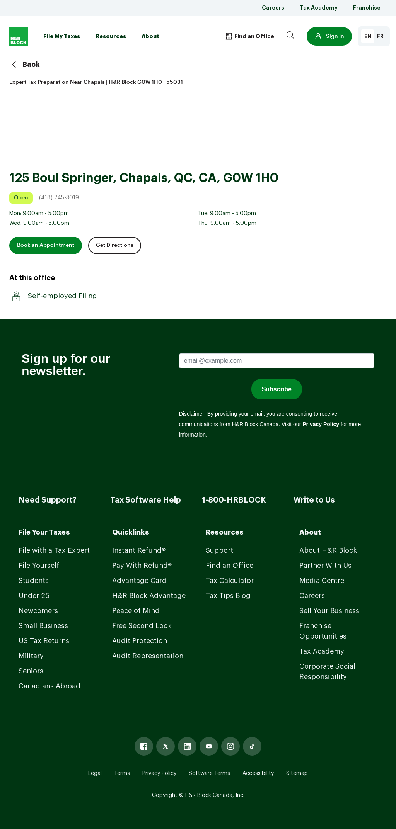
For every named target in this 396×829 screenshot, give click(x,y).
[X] (165, 746)
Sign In (329, 36)
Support (219, 550)
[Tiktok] (252, 746)
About (150, 36)
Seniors (31, 671)
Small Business (43, 625)
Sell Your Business (329, 610)
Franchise (367, 7)
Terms (122, 773)
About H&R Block (328, 550)
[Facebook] (144, 746)
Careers (273, 7)
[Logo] (18, 36)
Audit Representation (147, 655)
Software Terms (209, 773)
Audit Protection (139, 640)
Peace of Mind (136, 610)
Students (34, 580)
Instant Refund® (139, 550)
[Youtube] (209, 746)
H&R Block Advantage (149, 595)
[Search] (290, 36)
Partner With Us (325, 565)
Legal (95, 773)
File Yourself (39, 565)
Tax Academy (319, 7)
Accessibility (258, 773)
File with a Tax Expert (54, 550)
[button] (329, 36)
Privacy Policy (159, 773)
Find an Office (229, 565)
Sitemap (297, 773)
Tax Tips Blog (228, 595)
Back (24, 64)
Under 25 (34, 595)
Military (31, 655)
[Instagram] (230, 746)
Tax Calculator (230, 580)
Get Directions (114, 245)
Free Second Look (142, 625)
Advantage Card (139, 580)
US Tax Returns (44, 640)
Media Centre (321, 580)
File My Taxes (61, 36)
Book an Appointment (45, 245)
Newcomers (38, 610)
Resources (111, 36)
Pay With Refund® (142, 565)
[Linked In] (187, 746)
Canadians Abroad (49, 686)
